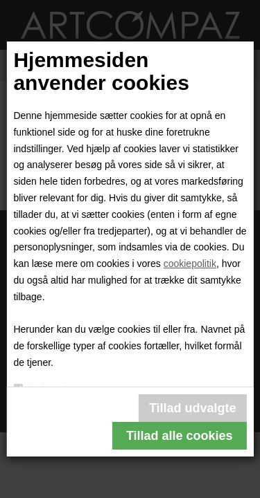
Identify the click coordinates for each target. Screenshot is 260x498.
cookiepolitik (190, 263)
